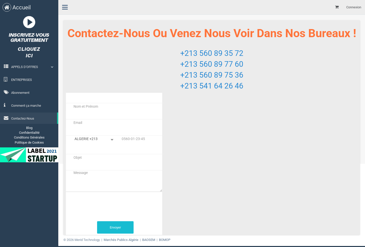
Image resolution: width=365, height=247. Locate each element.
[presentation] (104, 206)
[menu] (64, 6)
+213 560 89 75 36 (211, 75)
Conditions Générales (29, 137)
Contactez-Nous (19, 118)
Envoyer (115, 227)
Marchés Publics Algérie (121, 240)
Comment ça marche (22, 105)
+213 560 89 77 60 (211, 64)
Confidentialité (29, 132)
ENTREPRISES (18, 79)
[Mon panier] (336, 7)
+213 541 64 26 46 (211, 85)
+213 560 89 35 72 (211, 53)
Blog (29, 128)
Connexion (353, 7)
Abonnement (16, 92)
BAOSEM (148, 240)
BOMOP (164, 240)
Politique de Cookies (29, 142)
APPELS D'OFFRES (24, 67)
